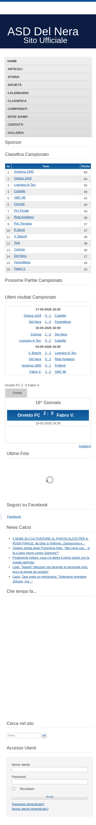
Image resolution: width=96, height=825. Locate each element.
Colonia (19, 249)
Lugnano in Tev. (25, 184)
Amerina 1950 (24, 171)
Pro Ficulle (21, 210)
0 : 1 (48, 315)
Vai (44, 735)
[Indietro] (85, 446)
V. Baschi (20, 236)
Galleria (16, 133)
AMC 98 (19, 197)
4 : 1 (48, 365)
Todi (17, 243)
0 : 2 (48, 340)
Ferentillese (22, 262)
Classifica (17, 101)
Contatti (15, 124)
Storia (13, 77)
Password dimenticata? (28, 804)
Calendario (18, 93)
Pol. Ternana (23, 223)
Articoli (15, 69)
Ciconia (19, 204)
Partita (17, 393)
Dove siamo (18, 117)
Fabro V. (20, 268)
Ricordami (27, 789)
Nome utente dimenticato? (30, 809)
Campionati (17, 109)
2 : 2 (48, 353)
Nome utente (21, 764)
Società (15, 85)
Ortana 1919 (23, 178)
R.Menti (19, 230)
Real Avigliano (24, 217)
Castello (19, 191)
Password (19, 777)
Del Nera (20, 256)
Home (12, 61)
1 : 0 (48, 322)
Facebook (14, 516)
